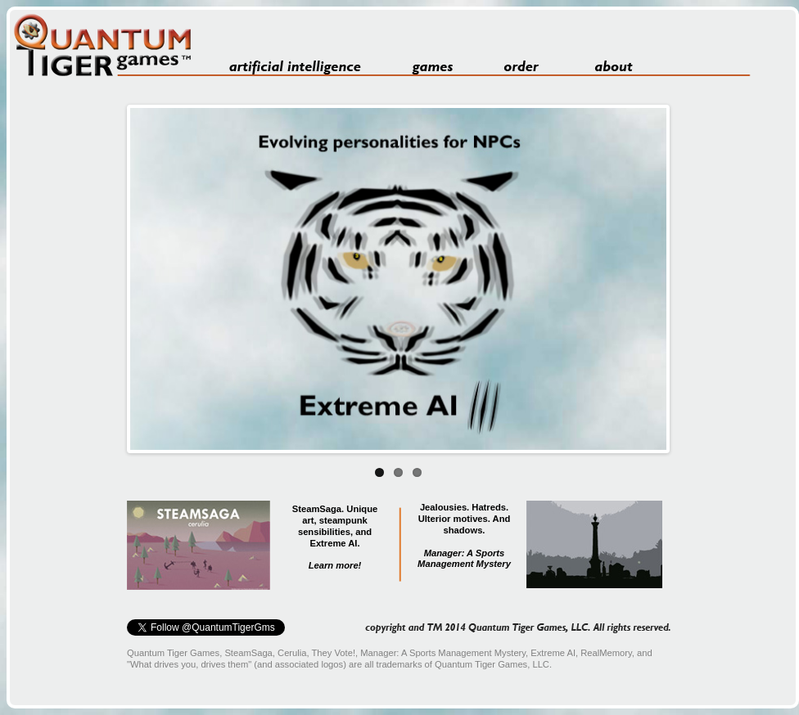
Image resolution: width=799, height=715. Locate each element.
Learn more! (335, 565)
